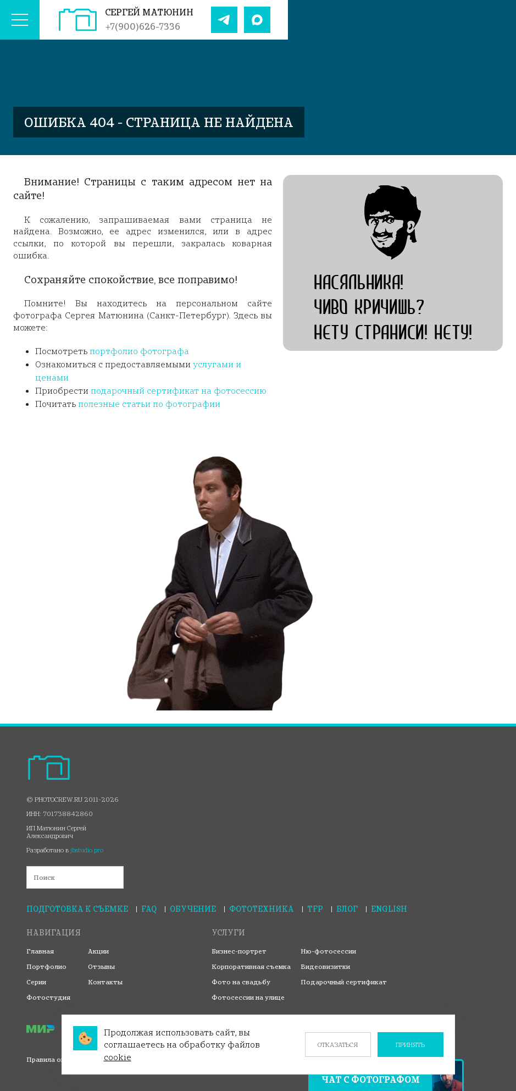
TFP (315, 909)
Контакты (105, 982)
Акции (98, 951)
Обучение (193, 909)
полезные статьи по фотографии (149, 403)
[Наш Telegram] (224, 20)
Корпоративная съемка (251, 966)
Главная (40, 951)
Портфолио (46, 966)
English (389, 909)
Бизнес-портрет (239, 951)
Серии (36, 982)
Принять (410, 1044)
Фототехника (261, 909)
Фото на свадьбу (241, 982)
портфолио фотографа (139, 350)
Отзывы (101, 966)
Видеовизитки (325, 966)
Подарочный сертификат (344, 982)
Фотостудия (48, 997)
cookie (117, 1056)
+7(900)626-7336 (142, 26)
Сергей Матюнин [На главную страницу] (149, 12)
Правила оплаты (54, 1059)
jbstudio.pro (86, 850)
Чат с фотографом (370, 1079)
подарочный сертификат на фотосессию (179, 390)
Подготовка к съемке (77, 909)
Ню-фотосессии (328, 951)
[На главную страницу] (77, 20)
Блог (347, 909)
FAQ (149, 909)
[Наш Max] (257, 20)
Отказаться (338, 1044)
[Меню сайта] (20, 20)
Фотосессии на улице (248, 997)
